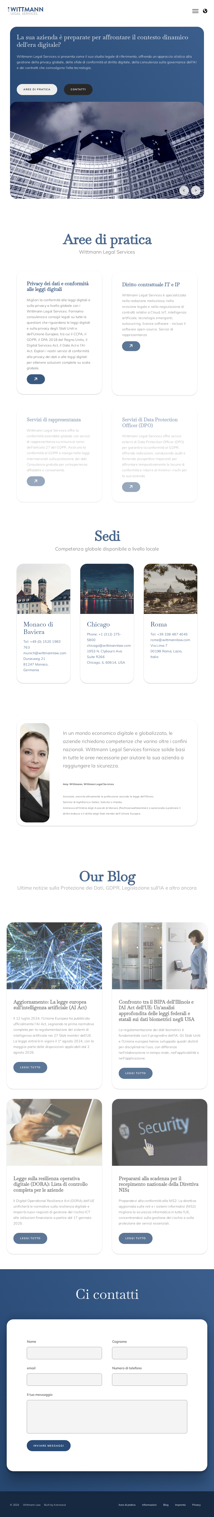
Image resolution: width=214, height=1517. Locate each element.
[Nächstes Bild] (196, 190)
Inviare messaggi (48, 1445)
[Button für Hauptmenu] (200, 11)
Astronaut (60, 1504)
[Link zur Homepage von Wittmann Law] (25, 11)
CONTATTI (78, 89)
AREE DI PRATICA (37, 89)
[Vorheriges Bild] (184, 190)
